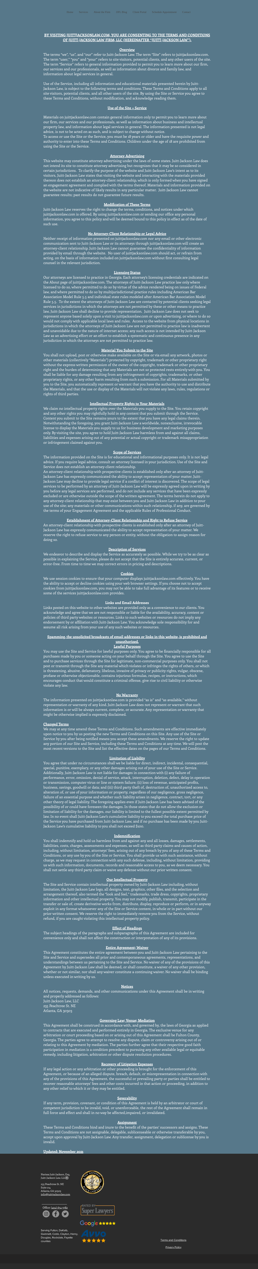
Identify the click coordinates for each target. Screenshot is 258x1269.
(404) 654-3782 (59, 1207)
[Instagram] (46, 1213)
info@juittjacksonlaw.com (55, 1194)
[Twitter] (65, 1213)
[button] (83, 12)
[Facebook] (55, 1213)
